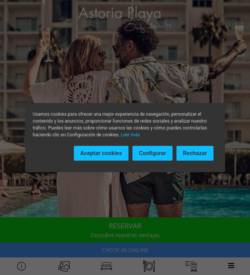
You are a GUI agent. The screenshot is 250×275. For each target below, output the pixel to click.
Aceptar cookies (101, 153)
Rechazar (195, 153)
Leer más (130, 135)
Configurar (152, 153)
